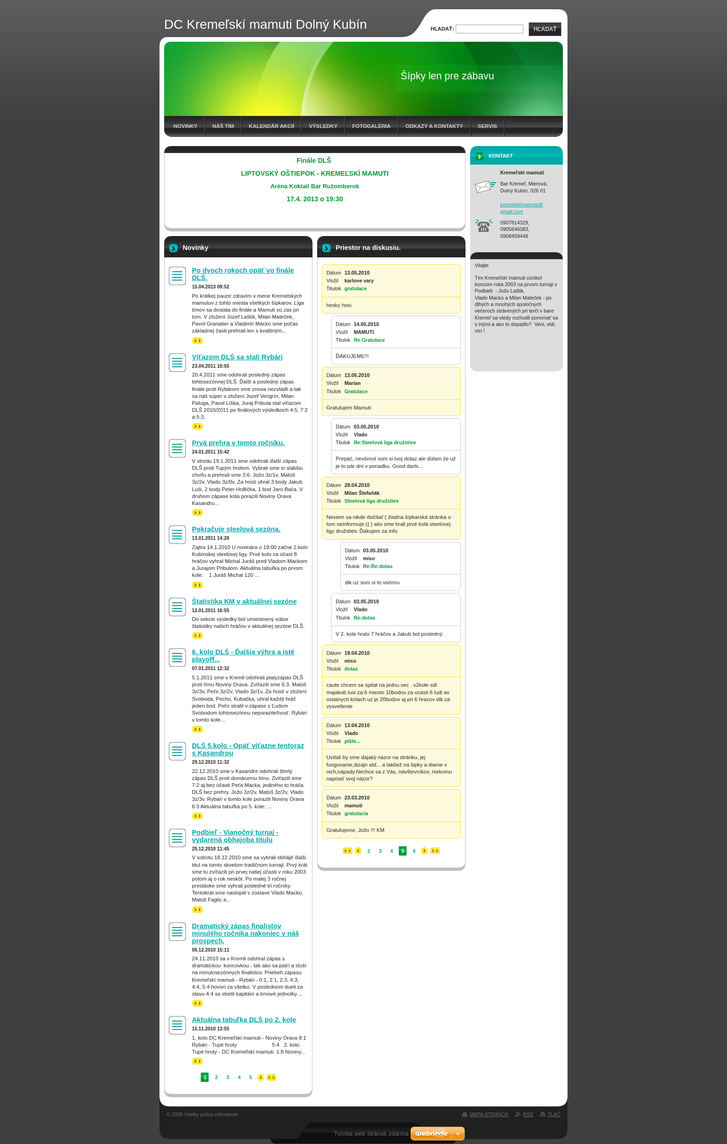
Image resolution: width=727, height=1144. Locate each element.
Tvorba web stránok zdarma (371, 1133)
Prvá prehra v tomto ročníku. (238, 443)
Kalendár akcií (271, 126)
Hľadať (545, 29)
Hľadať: (442, 29)
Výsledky (323, 126)
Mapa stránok (489, 1114)
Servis (487, 126)
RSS (528, 1114)
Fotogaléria (371, 126)
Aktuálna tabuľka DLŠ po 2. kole (244, 1019)
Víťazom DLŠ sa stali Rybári (237, 357)
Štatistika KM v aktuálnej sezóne (244, 601)
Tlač (554, 1114)
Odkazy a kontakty (434, 126)
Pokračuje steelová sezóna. (236, 529)
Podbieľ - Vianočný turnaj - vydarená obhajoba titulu (235, 836)
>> (197, 340)
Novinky (185, 126)
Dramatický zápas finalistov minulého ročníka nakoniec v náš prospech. (245, 933)
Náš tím (223, 126)
